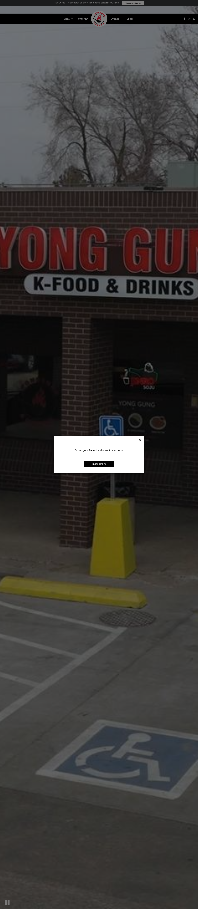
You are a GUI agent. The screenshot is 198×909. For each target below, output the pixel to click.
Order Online (99, 464)
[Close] (140, 440)
